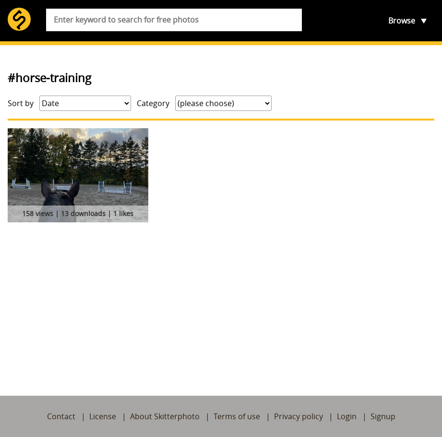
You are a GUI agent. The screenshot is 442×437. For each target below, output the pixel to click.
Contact (61, 416)
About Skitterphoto (165, 416)
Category (153, 103)
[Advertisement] (221, 298)
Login (347, 416)
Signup (382, 416)
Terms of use (237, 416)
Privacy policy (298, 416)
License (102, 416)
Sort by (21, 103)
